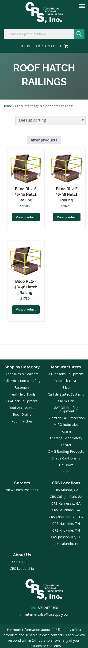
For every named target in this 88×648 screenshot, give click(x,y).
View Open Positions (22, 490)
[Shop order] (50, 120)
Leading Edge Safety (66, 438)
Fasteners (22, 387)
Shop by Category (22, 367)
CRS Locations (66, 483)
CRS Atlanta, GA (66, 490)
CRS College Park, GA (66, 496)
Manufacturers (66, 367)
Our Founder (22, 561)
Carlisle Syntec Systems (66, 394)
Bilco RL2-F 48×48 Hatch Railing (26, 287)
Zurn (65, 472)
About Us (22, 554)
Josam (66, 431)
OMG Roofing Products (66, 451)
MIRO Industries (66, 424)
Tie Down (65, 465)
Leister (66, 445)
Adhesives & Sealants (21, 374)
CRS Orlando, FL (66, 543)
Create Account (48, 46)
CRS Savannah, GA (66, 510)
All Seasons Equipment (66, 374)
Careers (22, 483)
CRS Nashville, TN (66, 523)
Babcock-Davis (65, 380)
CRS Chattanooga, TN (66, 517)
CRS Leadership (22, 568)
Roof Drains (22, 414)
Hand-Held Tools (22, 394)
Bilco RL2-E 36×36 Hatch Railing (66, 194)
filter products (44, 140)
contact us (58, 635)
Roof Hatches (22, 421)
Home (7, 106)
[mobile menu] (82, 6)
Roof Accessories (22, 407)
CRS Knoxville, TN (66, 530)
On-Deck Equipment (22, 401)
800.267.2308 (48, 607)
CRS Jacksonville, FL (66, 537)
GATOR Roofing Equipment (66, 409)
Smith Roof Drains (66, 458)
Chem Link (66, 401)
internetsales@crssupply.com (47, 614)
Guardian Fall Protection (66, 418)
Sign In (24, 46)
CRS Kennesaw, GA (65, 503)
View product (26, 217)
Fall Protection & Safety (22, 380)
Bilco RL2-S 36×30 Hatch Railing (25, 194)
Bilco (66, 387)
